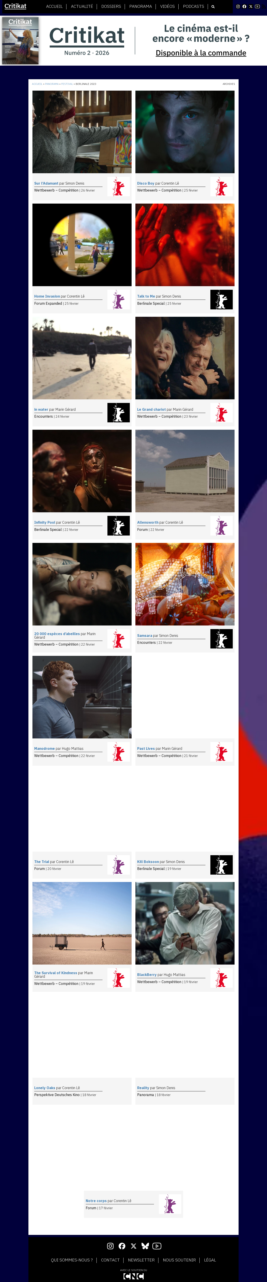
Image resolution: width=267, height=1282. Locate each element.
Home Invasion (47, 296)
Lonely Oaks (45, 1088)
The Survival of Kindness (56, 973)
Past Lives (146, 748)
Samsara (145, 635)
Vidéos (167, 6)
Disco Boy (146, 183)
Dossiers (111, 6)
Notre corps (97, 1201)
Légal (210, 1260)
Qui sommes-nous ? (72, 1260)
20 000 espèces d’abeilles (57, 634)
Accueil (54, 6)
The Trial (42, 861)
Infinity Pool (45, 522)
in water (41, 409)
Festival (67, 83)
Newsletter (141, 1260)
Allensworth (148, 522)
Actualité (82, 6)
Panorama (140, 6)
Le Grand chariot (152, 409)
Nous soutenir (179, 1260)
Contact (110, 1260)
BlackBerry (147, 974)
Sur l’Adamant (46, 183)
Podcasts (193, 6)
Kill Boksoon (148, 861)
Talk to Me (146, 296)
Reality (143, 1088)
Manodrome (45, 748)
